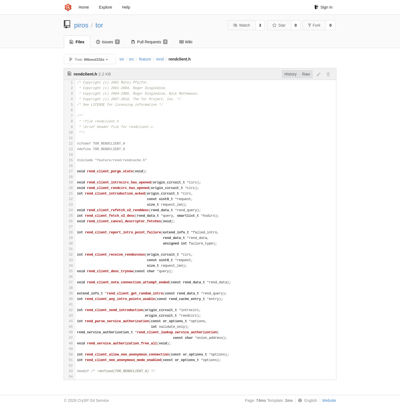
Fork (314, 25)
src (131, 59)
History (290, 74)
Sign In (323, 7)
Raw (306, 74)
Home (84, 7)
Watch (241, 25)
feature (145, 59)
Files (77, 42)
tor (99, 25)
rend (160, 59)
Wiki (185, 42)
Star (279, 25)
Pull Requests (149, 41)
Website (329, 400)
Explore (105, 7)
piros (81, 25)
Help (126, 7)
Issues (108, 41)
